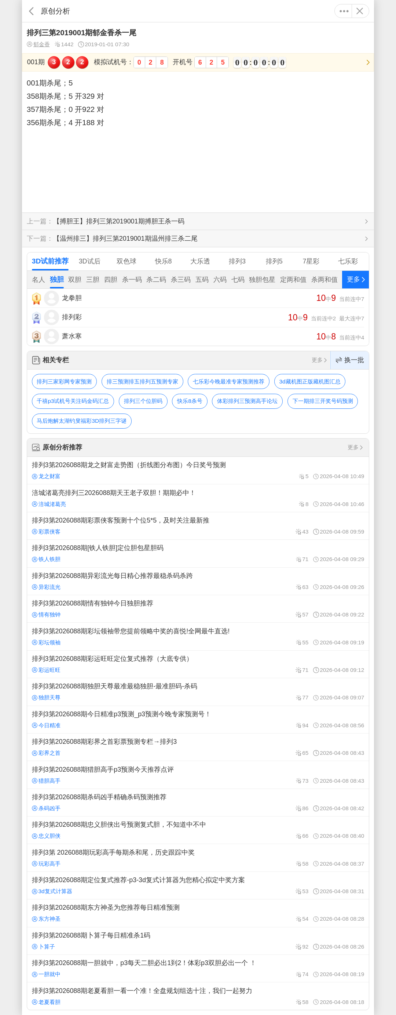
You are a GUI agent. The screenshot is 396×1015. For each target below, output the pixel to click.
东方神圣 (46, 919)
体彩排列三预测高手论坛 (247, 401)
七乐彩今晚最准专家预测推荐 (228, 381)
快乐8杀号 (189, 401)
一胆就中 (46, 974)
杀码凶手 (46, 808)
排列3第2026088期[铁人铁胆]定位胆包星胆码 (198, 553)
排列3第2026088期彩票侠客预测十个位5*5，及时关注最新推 (198, 525)
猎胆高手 (46, 781)
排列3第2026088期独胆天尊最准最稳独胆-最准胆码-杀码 (198, 691)
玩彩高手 (46, 864)
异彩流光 (46, 587)
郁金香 (38, 44)
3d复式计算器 (52, 891)
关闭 (359, 11)
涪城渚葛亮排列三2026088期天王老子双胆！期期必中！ (198, 498)
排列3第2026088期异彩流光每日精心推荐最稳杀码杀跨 (198, 581)
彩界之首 (46, 753)
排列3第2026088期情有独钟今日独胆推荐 (198, 608)
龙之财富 (46, 476)
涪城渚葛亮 (49, 504)
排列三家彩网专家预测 (64, 381)
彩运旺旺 (46, 670)
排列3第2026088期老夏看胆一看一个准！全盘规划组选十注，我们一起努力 (198, 995)
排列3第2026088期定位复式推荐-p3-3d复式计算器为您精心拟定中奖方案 (198, 885)
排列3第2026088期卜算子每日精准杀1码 (198, 940)
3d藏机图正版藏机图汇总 (310, 381)
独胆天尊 (46, 697)
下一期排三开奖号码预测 (323, 401)
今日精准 (46, 725)
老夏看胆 (46, 1002)
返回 (31, 11)
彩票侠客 (46, 531)
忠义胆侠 (46, 836)
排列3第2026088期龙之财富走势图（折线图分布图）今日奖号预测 (198, 470)
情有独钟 (46, 614)
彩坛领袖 (46, 642)
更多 (344, 11)
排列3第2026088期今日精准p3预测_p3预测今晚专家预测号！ (198, 719)
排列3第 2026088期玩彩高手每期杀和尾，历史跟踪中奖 (198, 857)
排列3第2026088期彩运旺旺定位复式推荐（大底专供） (198, 664)
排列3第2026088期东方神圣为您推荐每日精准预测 (198, 913)
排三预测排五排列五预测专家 (142, 381)
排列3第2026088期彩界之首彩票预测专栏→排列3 (198, 747)
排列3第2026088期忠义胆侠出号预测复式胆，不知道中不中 (198, 830)
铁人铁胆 (46, 559)
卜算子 (43, 946)
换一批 (350, 360)
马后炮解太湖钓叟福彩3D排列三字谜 (81, 421)
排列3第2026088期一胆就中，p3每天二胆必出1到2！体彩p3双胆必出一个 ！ (198, 968)
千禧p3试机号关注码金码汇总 (73, 401)
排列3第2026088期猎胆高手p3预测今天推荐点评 (198, 774)
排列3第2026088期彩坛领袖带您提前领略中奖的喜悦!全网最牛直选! (198, 636)
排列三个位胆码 (143, 401)
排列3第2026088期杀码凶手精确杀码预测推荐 (198, 802)
